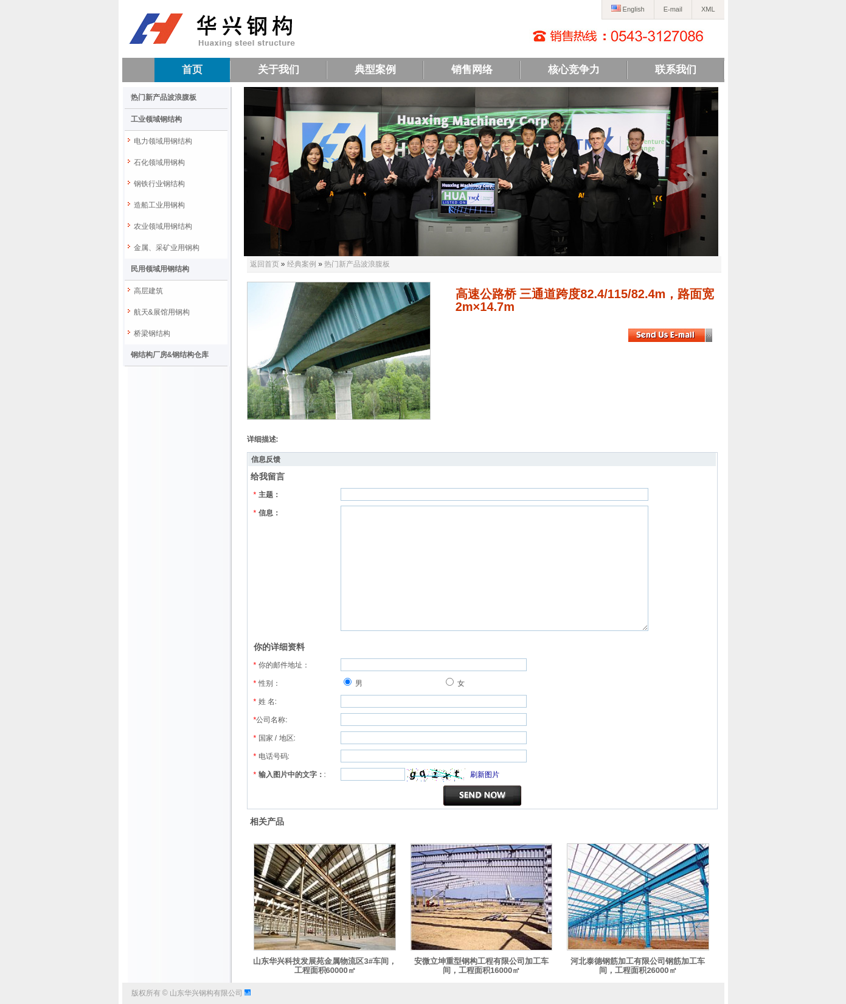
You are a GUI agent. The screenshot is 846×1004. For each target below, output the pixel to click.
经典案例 (301, 264)
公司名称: (271, 720)
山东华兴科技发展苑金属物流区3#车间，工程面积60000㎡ (324, 966)
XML (708, 9)
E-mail (673, 9)
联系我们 (675, 69)
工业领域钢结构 (156, 119)
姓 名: (265, 701)
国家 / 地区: (275, 738)
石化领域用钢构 (159, 162)
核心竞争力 (574, 69)
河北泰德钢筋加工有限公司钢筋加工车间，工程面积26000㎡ (637, 966)
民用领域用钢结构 (160, 269)
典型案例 (375, 69)
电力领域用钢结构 (163, 141)
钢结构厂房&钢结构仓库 (170, 354)
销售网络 (472, 69)
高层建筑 (148, 291)
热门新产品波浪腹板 (163, 97)
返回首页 (264, 264)
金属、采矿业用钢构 (166, 247)
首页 (192, 69)
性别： (267, 683)
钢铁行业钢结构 (159, 184)
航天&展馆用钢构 (162, 312)
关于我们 (278, 69)
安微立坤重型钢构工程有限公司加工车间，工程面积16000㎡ (481, 966)
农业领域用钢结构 (163, 226)
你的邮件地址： (282, 665)
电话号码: (272, 756)
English (628, 9)
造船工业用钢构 (159, 205)
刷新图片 (484, 774)
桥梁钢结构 (152, 333)
